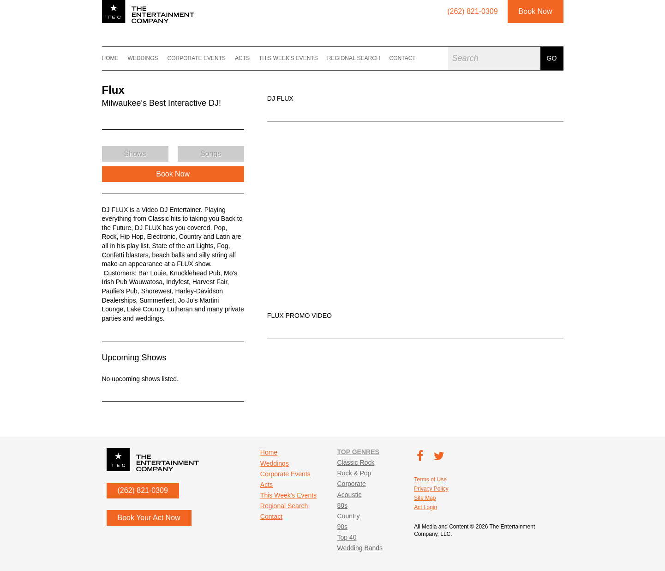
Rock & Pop (354, 473)
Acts (242, 58)
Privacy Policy (431, 489)
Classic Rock (355, 462)
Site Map (425, 498)
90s (342, 526)
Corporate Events (197, 58)
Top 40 (346, 537)
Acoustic (349, 494)
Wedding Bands (360, 548)
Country (348, 516)
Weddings (143, 58)
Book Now (535, 11)
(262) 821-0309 (143, 490)
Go (552, 58)
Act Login (425, 507)
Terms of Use (430, 479)
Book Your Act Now (149, 518)
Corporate (351, 483)
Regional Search (353, 58)
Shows (135, 154)
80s (342, 505)
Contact (402, 58)
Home (110, 58)
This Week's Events (288, 58)
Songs (210, 154)
